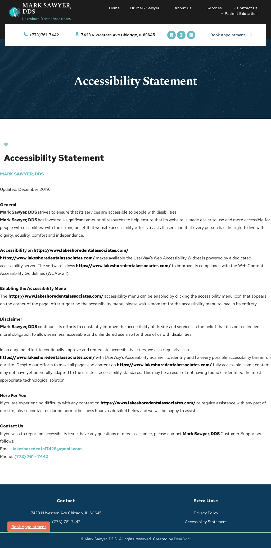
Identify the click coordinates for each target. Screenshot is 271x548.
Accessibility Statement (206, 521)
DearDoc (182, 539)
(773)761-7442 (44, 35)
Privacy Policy (206, 513)
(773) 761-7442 (65, 521)
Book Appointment (28, 526)
